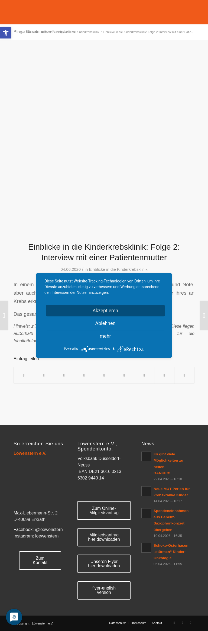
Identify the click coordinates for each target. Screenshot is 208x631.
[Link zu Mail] (190, 623)
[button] (5, 32)
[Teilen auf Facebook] (24, 375)
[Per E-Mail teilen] (184, 375)
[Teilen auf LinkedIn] (104, 375)
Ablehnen (105, 323)
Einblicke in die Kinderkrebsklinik (118, 269)
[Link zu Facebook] (174, 623)
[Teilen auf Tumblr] (124, 375)
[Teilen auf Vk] (144, 375)
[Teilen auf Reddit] (164, 375)
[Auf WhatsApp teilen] (64, 375)
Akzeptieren (105, 310)
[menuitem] (117, 623)
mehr (105, 336)
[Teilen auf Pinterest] (84, 375)
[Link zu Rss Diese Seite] (182, 623)
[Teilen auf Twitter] (44, 375)
